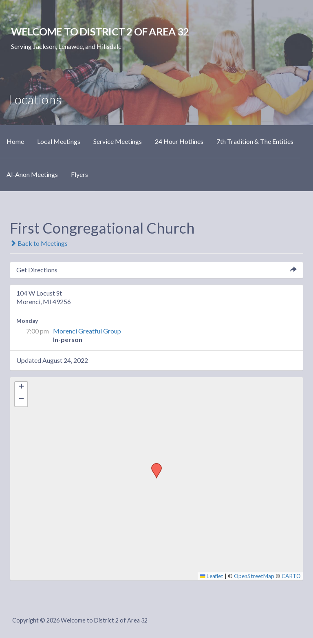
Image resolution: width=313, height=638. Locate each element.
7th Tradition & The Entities (254, 141)
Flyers (79, 174)
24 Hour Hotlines (179, 141)
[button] (153, 465)
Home (15, 141)
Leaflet (211, 576)
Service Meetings (117, 141)
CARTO (291, 576)
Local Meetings (58, 141)
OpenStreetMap (254, 576)
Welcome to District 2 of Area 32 (100, 31)
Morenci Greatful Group (87, 331)
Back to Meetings (39, 243)
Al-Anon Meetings (32, 174)
